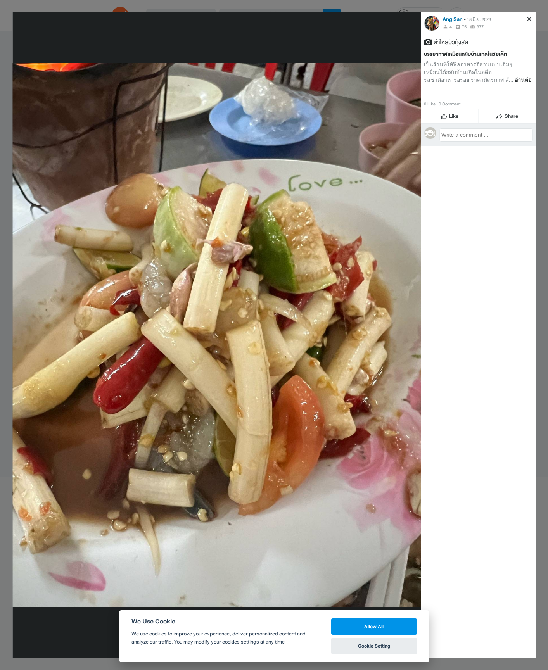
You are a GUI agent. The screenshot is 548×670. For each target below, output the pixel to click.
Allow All (374, 626)
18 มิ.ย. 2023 (479, 19)
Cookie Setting (374, 645)
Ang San (453, 19)
